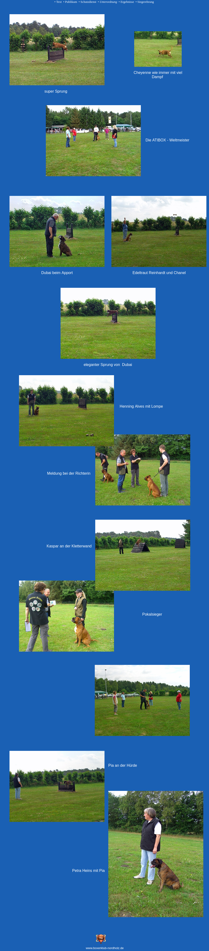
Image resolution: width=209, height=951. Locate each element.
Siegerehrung (146, 2)
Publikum (71, 2)
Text (59, 2)
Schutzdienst (88, 2)
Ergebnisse (127, 2)
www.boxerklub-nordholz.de (105, 948)
